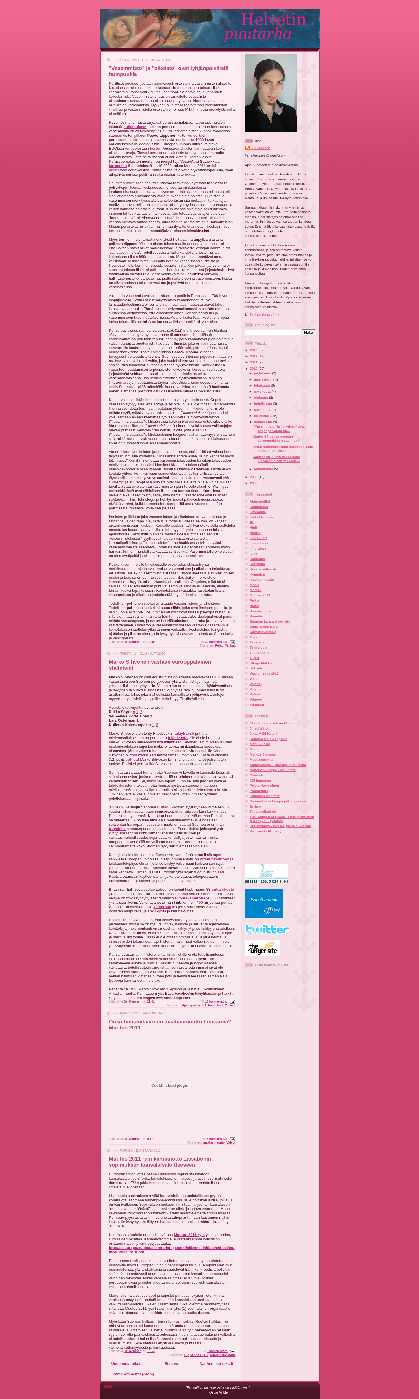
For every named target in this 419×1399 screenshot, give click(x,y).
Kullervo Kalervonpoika (269, 739)
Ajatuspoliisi (191, 1005)
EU (204, 1005)
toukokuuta (263, 416)
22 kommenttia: (216, 641)
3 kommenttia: (217, 1351)
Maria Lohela (260, 749)
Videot (231, 1142)
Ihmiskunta (259, 538)
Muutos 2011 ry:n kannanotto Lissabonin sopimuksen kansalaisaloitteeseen (160, 1162)
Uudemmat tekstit (127, 1363)
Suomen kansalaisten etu (270, 621)
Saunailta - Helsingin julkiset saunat (278, 801)
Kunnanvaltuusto (263, 569)
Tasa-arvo (257, 642)
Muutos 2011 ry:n (189, 1235)
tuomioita (117, 829)
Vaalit (254, 678)
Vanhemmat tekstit (216, 1363)
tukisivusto (178, 738)
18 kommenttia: (216, 1001)
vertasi (199, 135)
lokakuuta (262, 385)
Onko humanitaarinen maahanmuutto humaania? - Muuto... (283, 448)
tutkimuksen (135, 127)
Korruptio (257, 564)
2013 (254, 350)
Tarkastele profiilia (264, 314)
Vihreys (256, 699)
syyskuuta (263, 391)
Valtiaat (230, 645)
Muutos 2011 (199, 1355)
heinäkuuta (263, 403)
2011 (254, 362)
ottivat (133, 759)
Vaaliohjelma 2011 (264, 673)
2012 (254, 356)
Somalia (256, 616)
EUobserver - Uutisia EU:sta (272, 723)
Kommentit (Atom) (137, 1374)
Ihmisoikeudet (261, 543)
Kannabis (257, 559)
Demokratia (259, 507)
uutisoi (163, 807)
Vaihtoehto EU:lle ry (266, 831)
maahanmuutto (214, 1142)
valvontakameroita (188, 898)
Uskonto (256, 668)
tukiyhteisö (184, 733)
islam (254, 553)
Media (254, 585)
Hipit (253, 527)
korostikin (118, 166)
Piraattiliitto (259, 791)
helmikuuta (263, 422)
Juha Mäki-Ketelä (263, 733)
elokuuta (261, 397)
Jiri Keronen (260, 148)
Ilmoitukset (215, 1005)
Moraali (256, 590)
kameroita (162, 907)
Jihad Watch (260, 728)
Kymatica (257, 574)
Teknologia (258, 647)
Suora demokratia (223, 1355)
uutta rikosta (222, 889)
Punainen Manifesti (265, 796)
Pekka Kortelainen (264, 785)
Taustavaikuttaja (263, 811)
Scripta (255, 806)
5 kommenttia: (217, 1138)
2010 (254, 368)
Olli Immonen (260, 780)
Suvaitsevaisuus (263, 632)
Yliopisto (257, 704)
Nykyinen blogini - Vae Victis (273, 770)
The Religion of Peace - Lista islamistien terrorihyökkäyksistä (282, 819)
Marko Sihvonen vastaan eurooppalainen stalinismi (276, 438)
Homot (255, 533)
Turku (254, 658)
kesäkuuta (263, 409)
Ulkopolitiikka (261, 663)
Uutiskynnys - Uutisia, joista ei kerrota (280, 826)
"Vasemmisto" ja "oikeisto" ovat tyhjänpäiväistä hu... (279, 428)
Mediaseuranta (262, 759)
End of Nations (262, 517)
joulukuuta (263, 373)
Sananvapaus (261, 611)
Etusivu (171, 1363)
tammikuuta (264, 469)
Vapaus (256, 689)
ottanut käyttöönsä (217, 859)
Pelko (219, 645)
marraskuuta (264, 379)
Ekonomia (258, 512)
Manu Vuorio (260, 744)
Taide (254, 637)
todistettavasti (143, 755)
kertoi (155, 148)
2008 (254, 483)
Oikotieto (257, 775)
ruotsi (254, 606)
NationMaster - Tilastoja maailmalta (278, 765)
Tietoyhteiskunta (263, 652)
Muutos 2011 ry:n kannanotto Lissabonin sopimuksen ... (276, 459)
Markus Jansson (263, 754)
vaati (219, 872)
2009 (254, 477)
